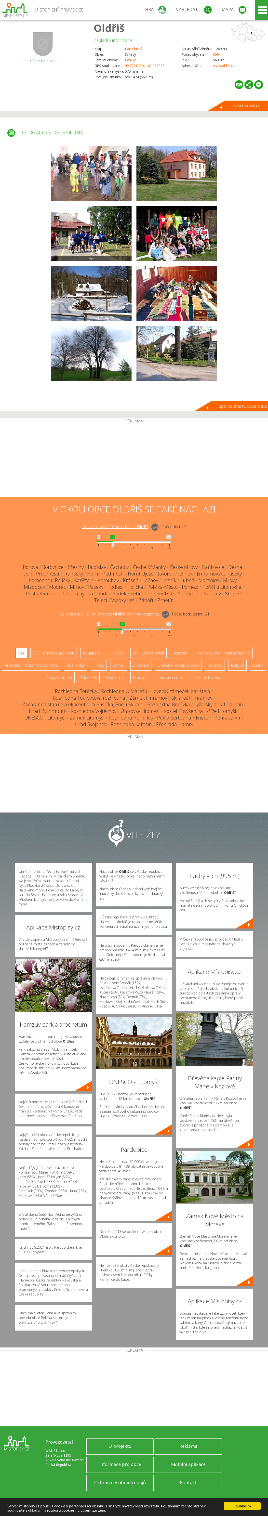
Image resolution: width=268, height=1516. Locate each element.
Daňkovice (213, 567)
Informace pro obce (120, 1464)
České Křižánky (149, 567)
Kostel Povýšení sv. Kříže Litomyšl (200, 711)
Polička (130, 60)
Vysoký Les (122, 600)
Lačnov (150, 580)
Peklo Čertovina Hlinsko (182, 717)
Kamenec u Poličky (49, 580)
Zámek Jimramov (148, 697)
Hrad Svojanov (91, 724)
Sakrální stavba (208, 677)
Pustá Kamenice (43, 593)
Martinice (209, 580)
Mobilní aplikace (188, 1464)
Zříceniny (141, 665)
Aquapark (91, 653)
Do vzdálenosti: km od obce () (108, 614)
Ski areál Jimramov (191, 697)
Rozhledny (76, 665)
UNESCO (116, 653)
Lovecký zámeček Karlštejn (180, 691)
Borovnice (53, 567)
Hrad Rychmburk (48, 711)
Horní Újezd (141, 573)
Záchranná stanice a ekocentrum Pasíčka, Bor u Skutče (82, 704)
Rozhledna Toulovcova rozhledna (89, 697)
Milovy (230, 580)
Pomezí (190, 587)
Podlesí (115, 587)
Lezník (169, 580)
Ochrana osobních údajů (120, 1482)
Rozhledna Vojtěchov (93, 711)
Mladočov (34, 587)
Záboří (146, 600)
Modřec (57, 587)
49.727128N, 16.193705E (144, 65)
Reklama (188, 1446)
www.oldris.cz (224, 65)
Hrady (99, 665)
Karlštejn (84, 580)
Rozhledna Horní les (131, 717)
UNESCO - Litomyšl (45, 717)
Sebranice (141, 593)
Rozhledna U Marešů (124, 691)
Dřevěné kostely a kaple (178, 665)
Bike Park (89, 677)
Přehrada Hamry (174, 724)
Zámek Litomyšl (87, 717)
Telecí (100, 600)
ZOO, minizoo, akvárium (53, 653)
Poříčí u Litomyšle (221, 587)
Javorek (166, 573)
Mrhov (77, 587)
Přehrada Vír (227, 717)
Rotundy (215, 665)
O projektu (120, 1446)
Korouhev (108, 580)
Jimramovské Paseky (219, 573)
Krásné (130, 580)
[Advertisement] (134, 460)
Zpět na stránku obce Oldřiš (243, 406)
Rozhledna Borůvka (168, 704)
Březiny (76, 567)
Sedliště (165, 593)
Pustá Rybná (79, 593)
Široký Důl (189, 593)
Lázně (258, 665)
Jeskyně (237, 665)
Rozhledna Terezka (76, 691)
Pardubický (133, 48)
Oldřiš (109, 28)
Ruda (103, 593)
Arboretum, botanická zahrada (31, 665)
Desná (235, 567)
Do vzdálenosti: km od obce (115, 526)
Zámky (118, 665)
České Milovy (184, 567)
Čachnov (119, 567)
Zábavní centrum (172, 677)
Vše (21, 653)
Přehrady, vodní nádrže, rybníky (223, 653)
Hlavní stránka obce (249, 105)
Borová (30, 567)
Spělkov (212, 593)
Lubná (187, 580)
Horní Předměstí (105, 573)
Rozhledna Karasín (131, 724)
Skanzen (180, 653)
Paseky (95, 587)
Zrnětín (165, 600)
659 (216, 54)
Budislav (97, 567)
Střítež (232, 593)
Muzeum (140, 677)
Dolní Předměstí (41, 573)
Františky (73, 573)
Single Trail (115, 677)
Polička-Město (162, 587)
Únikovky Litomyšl (140, 711)
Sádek (119, 593)
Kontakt (188, 1482)
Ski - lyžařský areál (148, 653)
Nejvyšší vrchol (59, 677)
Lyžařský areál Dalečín (218, 704)
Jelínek (185, 573)
